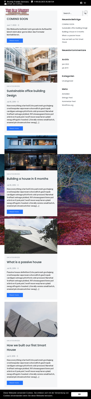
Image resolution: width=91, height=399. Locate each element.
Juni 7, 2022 (11, 25)
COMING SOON (68, 24)
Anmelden (66, 94)
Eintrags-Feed (67, 97)
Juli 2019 (65, 68)
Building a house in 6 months (73, 32)
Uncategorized (13, 86)
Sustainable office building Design (74, 28)
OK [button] (79, 394)
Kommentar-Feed (69, 101)
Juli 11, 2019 (11, 356)
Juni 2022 (65, 64)
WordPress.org (67, 105)
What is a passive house (71, 35)
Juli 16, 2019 (11, 102)
